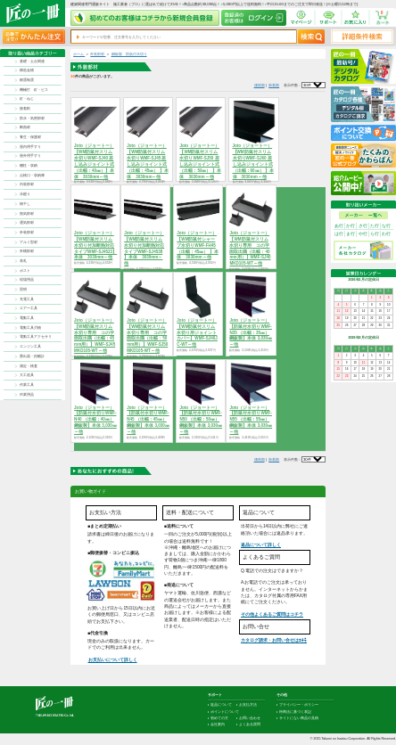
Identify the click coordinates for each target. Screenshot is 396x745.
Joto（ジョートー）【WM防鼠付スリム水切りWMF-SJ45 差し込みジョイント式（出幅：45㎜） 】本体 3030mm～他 (147, 160)
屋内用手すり (30, 146)
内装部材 (27, 184)
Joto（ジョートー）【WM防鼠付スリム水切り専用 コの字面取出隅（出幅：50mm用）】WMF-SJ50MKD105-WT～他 (147, 335)
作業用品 (27, 394)
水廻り (25, 194)
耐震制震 (27, 80)
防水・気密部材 (32, 118)
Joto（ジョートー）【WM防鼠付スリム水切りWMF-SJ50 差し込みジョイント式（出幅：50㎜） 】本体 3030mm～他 (199, 160)
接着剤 (25, 108)
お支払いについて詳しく (112, 660)
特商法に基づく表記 (295, 712)
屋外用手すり (30, 155)
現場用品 (27, 279)
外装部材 (27, 232)
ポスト (25, 270)
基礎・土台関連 (32, 61)
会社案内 (217, 724)
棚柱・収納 (28, 165)
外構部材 (27, 251)
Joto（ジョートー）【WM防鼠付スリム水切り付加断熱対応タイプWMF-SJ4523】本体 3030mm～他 (95, 245)
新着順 (273, 85)
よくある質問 (249, 724)
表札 (23, 260)
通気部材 (27, 222)
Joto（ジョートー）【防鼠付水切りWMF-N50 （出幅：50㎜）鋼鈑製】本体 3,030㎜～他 (200, 419)
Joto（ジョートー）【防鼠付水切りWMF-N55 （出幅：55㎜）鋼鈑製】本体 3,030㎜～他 (250, 419)
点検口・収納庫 (32, 175)
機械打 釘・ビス (34, 89)
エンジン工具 (30, 346)
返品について (221, 705)
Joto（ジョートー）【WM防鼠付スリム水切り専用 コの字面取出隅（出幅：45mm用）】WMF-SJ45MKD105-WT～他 (94, 335)
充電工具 (27, 299)
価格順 (259, 85)
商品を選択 (95, 447)
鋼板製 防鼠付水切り (129, 54)
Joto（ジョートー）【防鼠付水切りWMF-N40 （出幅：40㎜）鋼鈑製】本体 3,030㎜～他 (95, 419)
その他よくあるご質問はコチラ (272, 614)
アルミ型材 (28, 242)
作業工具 (27, 384)
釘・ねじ (27, 98)
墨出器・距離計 (32, 356)
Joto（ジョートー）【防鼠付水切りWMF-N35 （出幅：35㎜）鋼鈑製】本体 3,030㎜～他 (250, 332)
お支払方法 (248, 705)
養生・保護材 (30, 137)
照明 (23, 289)
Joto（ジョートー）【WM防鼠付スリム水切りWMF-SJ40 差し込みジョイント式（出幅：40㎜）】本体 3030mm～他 (94, 160)
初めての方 (219, 718)
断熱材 (25, 127)
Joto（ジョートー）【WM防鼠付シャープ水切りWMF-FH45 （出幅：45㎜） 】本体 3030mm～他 (197, 245)
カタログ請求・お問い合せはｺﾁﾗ (274, 640)
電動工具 (27, 317)
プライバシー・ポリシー (298, 705)
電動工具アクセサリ (36, 336)
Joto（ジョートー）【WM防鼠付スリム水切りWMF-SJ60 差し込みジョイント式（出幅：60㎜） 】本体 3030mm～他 (253, 160)
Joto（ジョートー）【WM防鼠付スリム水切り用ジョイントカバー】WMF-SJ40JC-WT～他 (197, 332)
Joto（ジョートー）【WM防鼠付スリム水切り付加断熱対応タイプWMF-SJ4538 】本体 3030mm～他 (144, 248)
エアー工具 (28, 308)
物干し (25, 203)
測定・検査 (28, 366)
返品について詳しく (261, 545)
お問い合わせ (249, 718)
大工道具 (27, 374)
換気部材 (27, 213)
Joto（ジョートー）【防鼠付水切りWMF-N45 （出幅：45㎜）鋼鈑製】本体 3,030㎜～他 (148, 419)
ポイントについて (224, 712)
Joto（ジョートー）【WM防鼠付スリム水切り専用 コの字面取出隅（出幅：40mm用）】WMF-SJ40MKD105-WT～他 (249, 248)
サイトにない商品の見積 (298, 718)
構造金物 (27, 70)
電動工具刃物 (30, 327)
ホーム (79, 54)
